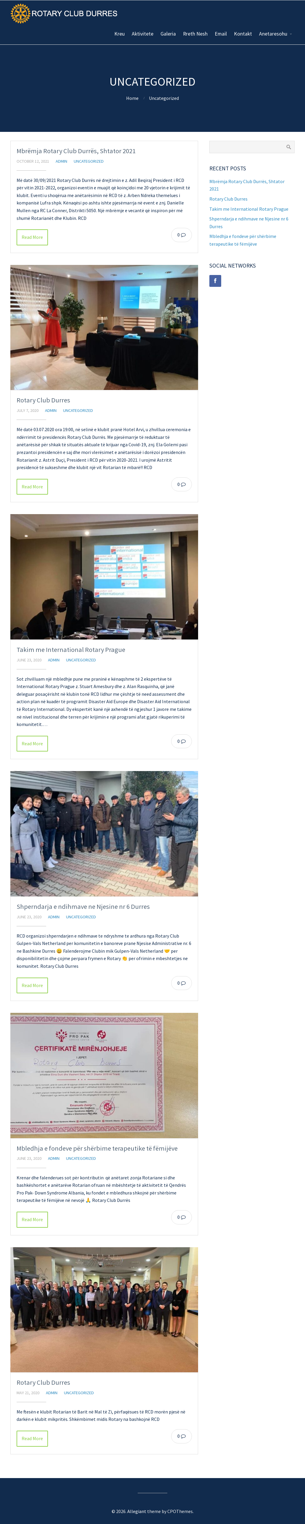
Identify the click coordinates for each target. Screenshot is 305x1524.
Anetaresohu (273, 34)
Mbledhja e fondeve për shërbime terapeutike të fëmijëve (97, 1148)
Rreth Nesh (195, 34)
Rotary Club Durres (43, 400)
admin (61, 161)
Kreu (119, 34)
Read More (32, 237)
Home (132, 98)
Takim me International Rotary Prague (71, 649)
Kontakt (243, 34)
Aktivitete (142, 34)
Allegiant (136, 1511)
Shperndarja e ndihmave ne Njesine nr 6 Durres (83, 906)
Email (221, 34)
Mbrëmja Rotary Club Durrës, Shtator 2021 (76, 151)
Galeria (168, 34)
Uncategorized (164, 98)
